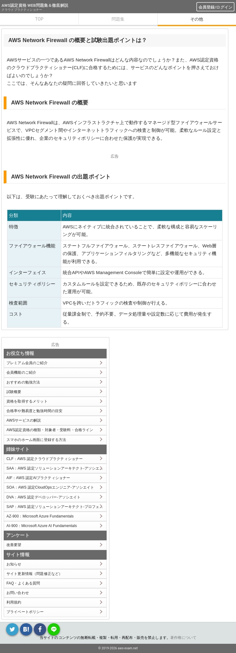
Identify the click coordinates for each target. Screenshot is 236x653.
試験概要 (14, 392)
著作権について (183, 637)
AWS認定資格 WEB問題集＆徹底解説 (35, 5)
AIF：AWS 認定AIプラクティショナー (38, 478)
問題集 (118, 19)
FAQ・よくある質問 (23, 583)
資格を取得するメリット (27, 401)
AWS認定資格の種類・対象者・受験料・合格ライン (49, 430)
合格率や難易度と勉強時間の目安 (34, 411)
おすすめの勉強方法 (23, 382)
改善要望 (14, 545)
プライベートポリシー (25, 612)
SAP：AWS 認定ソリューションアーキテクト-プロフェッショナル (56, 507)
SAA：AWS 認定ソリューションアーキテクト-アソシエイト (56, 468)
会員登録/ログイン (215, 7)
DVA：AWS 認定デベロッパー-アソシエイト (43, 497)
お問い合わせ (17, 593)
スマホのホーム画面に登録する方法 (36, 440)
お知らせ (14, 564)
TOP (39, 19)
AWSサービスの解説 (23, 420)
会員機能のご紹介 (21, 372)
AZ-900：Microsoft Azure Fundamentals (40, 516)
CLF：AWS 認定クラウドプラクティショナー (44, 459)
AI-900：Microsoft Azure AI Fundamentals (41, 526)
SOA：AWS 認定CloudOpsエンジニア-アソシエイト (50, 487)
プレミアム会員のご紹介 (27, 363)
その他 (196, 19)
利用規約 (14, 602)
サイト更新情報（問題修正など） (34, 574)
